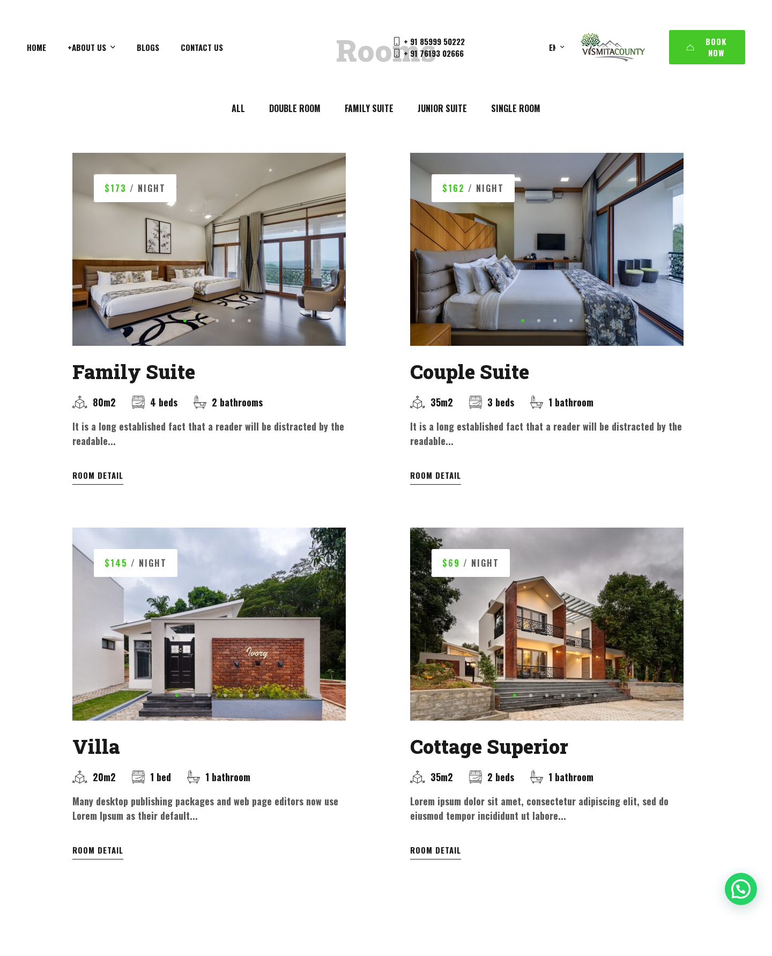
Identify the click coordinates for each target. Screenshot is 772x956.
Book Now (706, 46)
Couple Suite (469, 371)
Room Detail (97, 475)
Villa (96, 761)
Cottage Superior (489, 761)
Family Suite (133, 371)
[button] (185, 320)
